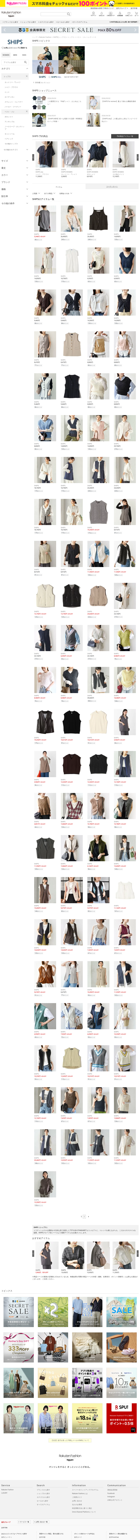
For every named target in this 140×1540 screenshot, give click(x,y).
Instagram (111, 1487)
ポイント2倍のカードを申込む (84, 1524)
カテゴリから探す (43, 1487)
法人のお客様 (77, 1495)
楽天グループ (121, 8)
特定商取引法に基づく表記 (82, 1498)
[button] (47, 161)
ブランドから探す (43, 1480)
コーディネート (112, 187)
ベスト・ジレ (10, 112)
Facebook (111, 1484)
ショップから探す (43, 1484)
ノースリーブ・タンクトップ (14, 128)
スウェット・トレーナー (14, 102)
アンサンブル (10, 122)
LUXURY (4, 1483)
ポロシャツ (9, 117)
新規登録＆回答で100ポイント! (102, 8)
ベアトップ (9, 139)
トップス (7, 76)
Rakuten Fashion (45, 37)
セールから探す (42, 1491)
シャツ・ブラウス (11, 87)
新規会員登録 (112, 1480)
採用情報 (40, 1534)
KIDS (24, 55)
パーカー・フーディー (13, 107)
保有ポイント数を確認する (118, 1524)
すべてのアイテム (43, 1495)
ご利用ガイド (77, 1487)
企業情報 (4, 1534)
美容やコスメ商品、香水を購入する (51, 1524)
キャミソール (10, 134)
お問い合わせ (77, 1491)
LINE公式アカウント (114, 1490)
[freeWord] (15, 62)
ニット (7, 92)
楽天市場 (134, 8)
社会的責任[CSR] (29, 1534)
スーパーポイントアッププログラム (85, 1480)
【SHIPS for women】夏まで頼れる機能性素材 (119, 101)
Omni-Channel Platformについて (84, 1502)
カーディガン (10, 97)
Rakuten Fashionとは (80, 1484)
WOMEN (6, 55)
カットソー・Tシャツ (12, 82)
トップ (34, 37)
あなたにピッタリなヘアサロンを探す (14, 1524)
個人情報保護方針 (15, 1534)
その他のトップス (11, 144)
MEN (15, 55)
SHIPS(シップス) (59, 37)
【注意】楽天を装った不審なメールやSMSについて (70, 1431)
